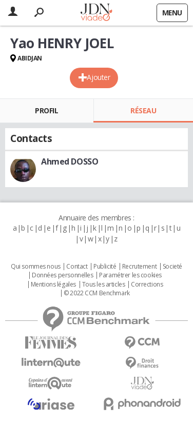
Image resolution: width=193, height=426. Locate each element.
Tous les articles (103, 284)
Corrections (147, 284)
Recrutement (139, 266)
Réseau (143, 110)
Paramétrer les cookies (130, 275)
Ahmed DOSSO (69, 161)
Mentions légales (53, 284)
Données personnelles (62, 275)
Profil (46, 110)
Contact (76, 266)
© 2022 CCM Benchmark (97, 293)
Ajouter (98, 77)
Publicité (104, 266)
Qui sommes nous (36, 266)
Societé (172, 266)
